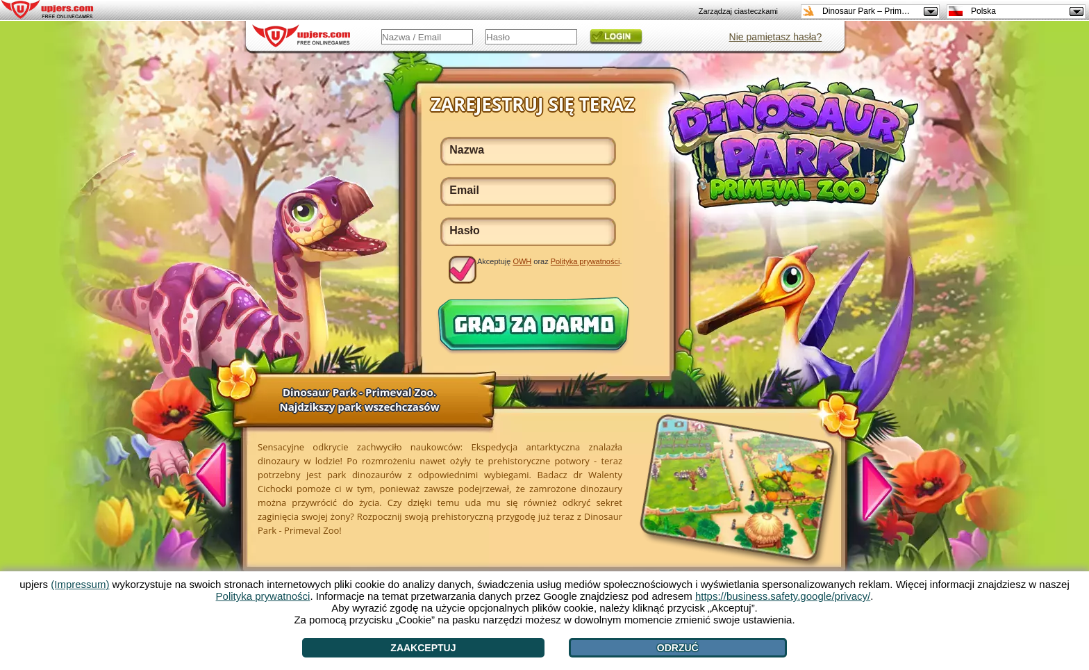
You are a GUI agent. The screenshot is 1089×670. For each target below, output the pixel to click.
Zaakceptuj (423, 647)
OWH (522, 261)
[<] (218, 476)
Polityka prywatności (585, 261)
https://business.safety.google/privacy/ (782, 596)
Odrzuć (678, 647)
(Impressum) (80, 584)
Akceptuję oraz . (549, 261)
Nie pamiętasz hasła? (775, 36)
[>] (869, 486)
